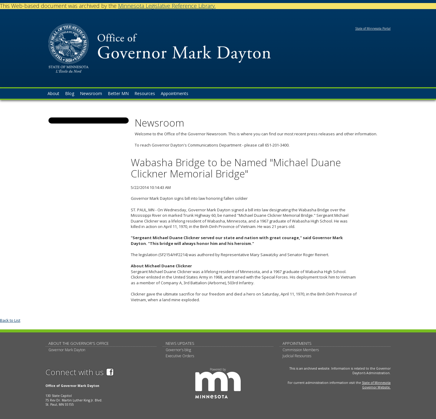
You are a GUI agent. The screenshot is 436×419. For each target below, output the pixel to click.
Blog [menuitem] (69, 93)
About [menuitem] (53, 93)
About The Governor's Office (78, 343)
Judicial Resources (296, 355)
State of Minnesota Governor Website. (376, 385)
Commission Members (300, 349)
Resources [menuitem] (144, 93)
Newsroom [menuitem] (91, 93)
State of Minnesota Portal (373, 28)
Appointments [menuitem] (174, 93)
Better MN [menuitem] (118, 93)
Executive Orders (180, 355)
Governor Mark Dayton (66, 349)
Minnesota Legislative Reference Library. (167, 5)
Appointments (297, 343)
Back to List (10, 320)
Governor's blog (178, 349)
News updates (180, 343)
